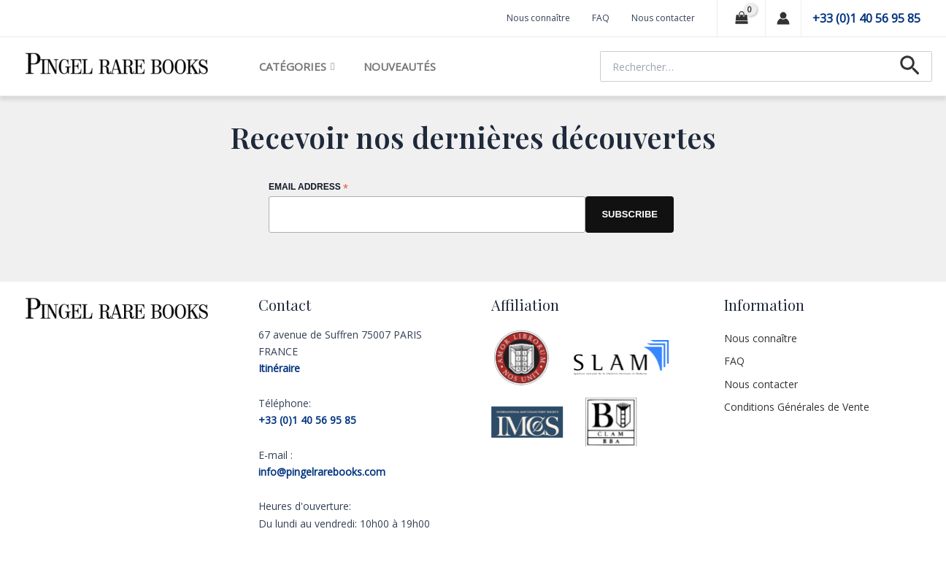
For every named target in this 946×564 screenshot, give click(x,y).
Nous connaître (538, 18)
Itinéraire (279, 368)
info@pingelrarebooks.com (321, 472)
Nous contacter (663, 18)
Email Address (308, 188)
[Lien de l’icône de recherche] (909, 66)
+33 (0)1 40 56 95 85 (866, 18)
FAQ (600, 18)
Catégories (296, 66)
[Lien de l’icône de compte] (783, 18)
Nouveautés (400, 66)
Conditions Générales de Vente (796, 407)
